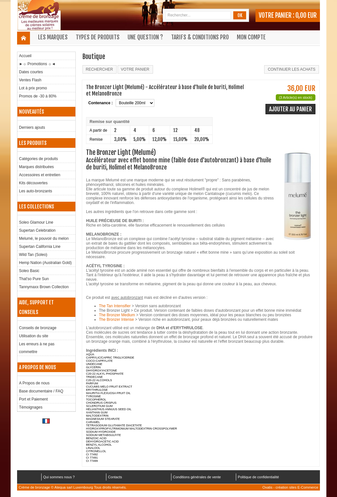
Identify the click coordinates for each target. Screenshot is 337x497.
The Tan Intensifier (115, 306)
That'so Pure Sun (34, 279)
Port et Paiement (33, 399)
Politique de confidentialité (258, 477)
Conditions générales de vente (197, 477)
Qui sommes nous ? (59, 477)
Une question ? (145, 37)
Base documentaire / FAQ (41, 391)
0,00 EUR (306, 15)
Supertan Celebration (37, 230)
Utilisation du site (33, 336)
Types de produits (98, 37)
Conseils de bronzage (37, 328)
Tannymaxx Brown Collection (44, 287)
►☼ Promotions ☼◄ (37, 64)
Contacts (115, 477)
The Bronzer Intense (116, 319)
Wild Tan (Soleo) (33, 254)
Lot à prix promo (33, 88)
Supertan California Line (40, 246)
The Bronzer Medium (117, 315)
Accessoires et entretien (39, 175)
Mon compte (251, 37)
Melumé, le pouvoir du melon (44, 238)
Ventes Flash (30, 80)
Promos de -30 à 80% (37, 96)
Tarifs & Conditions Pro (200, 37)
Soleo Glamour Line (36, 222)
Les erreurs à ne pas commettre (36, 348)
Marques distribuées (36, 167)
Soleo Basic (29, 271)
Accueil (25, 56)
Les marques (53, 37)
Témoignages (31, 407)
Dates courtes (31, 72)
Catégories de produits (38, 159)
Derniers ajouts (32, 127)
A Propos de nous (34, 383)
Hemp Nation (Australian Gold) (45, 262)
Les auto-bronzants (35, 191)
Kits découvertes (33, 183)
